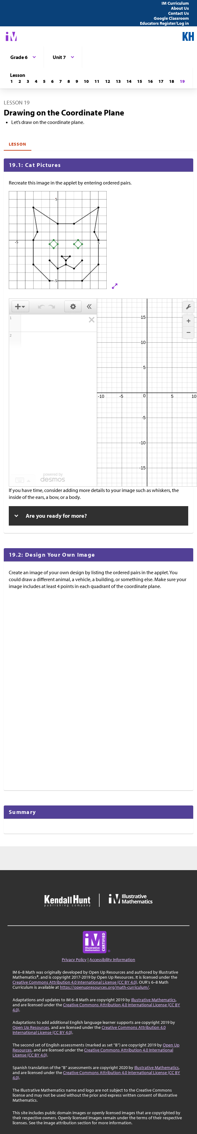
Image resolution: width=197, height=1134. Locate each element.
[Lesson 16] (150, 81)
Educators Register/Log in (164, 23)
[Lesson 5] (44, 81)
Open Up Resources (31, 1027)
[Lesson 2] (20, 81)
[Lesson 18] (171, 81)
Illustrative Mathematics (153, 1000)
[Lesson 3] (28, 81)
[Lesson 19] (182, 81)
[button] (188, 307)
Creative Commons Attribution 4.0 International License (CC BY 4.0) (75, 982)
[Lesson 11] (97, 81)
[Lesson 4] (36, 81)
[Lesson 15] (139, 81)
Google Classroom (171, 18)
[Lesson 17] (161, 81)
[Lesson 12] (107, 81)
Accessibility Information (112, 959)
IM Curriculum (175, 3)
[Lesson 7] (60, 81)
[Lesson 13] (118, 81)
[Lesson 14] (129, 81)
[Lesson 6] (52, 81)
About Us (180, 8)
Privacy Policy (74, 959)
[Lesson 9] (77, 81)
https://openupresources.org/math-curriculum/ (104, 987)
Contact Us (178, 13)
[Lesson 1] (12, 81)
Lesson (17, 144)
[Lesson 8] (69, 81)
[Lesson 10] (86, 81)
